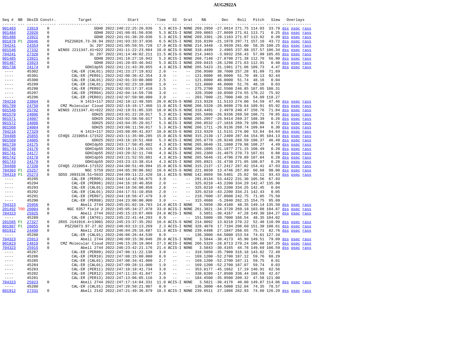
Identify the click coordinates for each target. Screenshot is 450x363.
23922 (32, 41)
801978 (9, 47)
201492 (9, 248)
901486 (9, 41)
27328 (32, 62)
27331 (32, 346)
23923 (32, 72)
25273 (32, 207)
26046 (32, 47)
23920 (32, 36)
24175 (32, 170)
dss (285, 31)
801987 (9, 269)
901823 (9, 289)
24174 (32, 78)
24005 (32, 165)
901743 (9, 191)
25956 (32, 243)
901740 (9, 176)
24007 (32, 140)
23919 (32, 31)
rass (306, 31)
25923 (32, 336)
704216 (9, 119)
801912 (9, 274)
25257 (32, 201)
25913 (32, 284)
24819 (32, 289)
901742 (9, 186)
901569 (9, 165)
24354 (32, 52)
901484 (9, 36)
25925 (32, 253)
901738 (9, 78)
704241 (9, 52)
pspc (295, 31)
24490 (32, 274)
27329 (32, 155)
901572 (9, 145)
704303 (9, 201)
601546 (9, 57)
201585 (9, 263)
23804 (32, 119)
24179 (32, 191)
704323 (9, 243)
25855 (32, 160)
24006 (32, 134)
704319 (9, 207)
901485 (9, 67)
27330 (32, 196)
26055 (32, 269)
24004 (32, 150)
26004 (32, 248)
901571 (9, 140)
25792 (32, 129)
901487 (9, 72)
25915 (32, 294)
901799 (9, 124)
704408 (9, 160)
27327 (32, 263)
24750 (32, 124)
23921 (32, 67)
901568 (9, 150)
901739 (9, 170)
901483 (9, 31)
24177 (32, 181)
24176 (32, 176)
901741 (9, 181)
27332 (32, 57)
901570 (9, 134)
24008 (32, 145)
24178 (32, 186)
